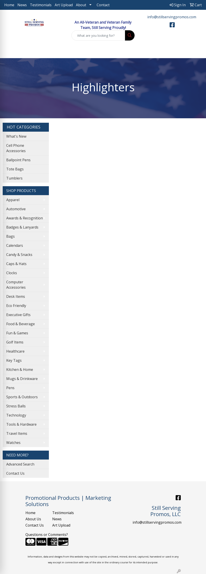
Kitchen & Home (19, 369)
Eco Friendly (16, 305)
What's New (16, 136)
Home (9, 4)
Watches (13, 442)
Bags (10, 236)
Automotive (16, 208)
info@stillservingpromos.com (171, 16)
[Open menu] (197, 51)
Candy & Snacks (19, 254)
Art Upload (64, 4)
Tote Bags (15, 169)
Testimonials (41, 4)
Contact (103, 4)
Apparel (12, 199)
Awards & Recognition (24, 218)
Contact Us (15, 473)
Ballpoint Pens (18, 159)
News (22, 4)
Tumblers (14, 178)
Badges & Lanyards (22, 227)
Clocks (11, 272)
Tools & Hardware (21, 424)
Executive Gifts (18, 314)
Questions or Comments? (46, 534)
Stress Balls (16, 406)
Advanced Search (20, 464)
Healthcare (15, 351)
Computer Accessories (16, 285)
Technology (16, 415)
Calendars (14, 245)
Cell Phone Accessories (16, 148)
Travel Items (16, 433)
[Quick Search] (98, 35)
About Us (33, 519)
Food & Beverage (20, 323)
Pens (10, 387)
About (81, 4)
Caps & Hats (16, 263)
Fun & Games (17, 333)
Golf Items (14, 342)
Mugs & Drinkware (22, 378)
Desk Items (15, 296)
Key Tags (14, 360)
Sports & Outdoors (22, 396)
